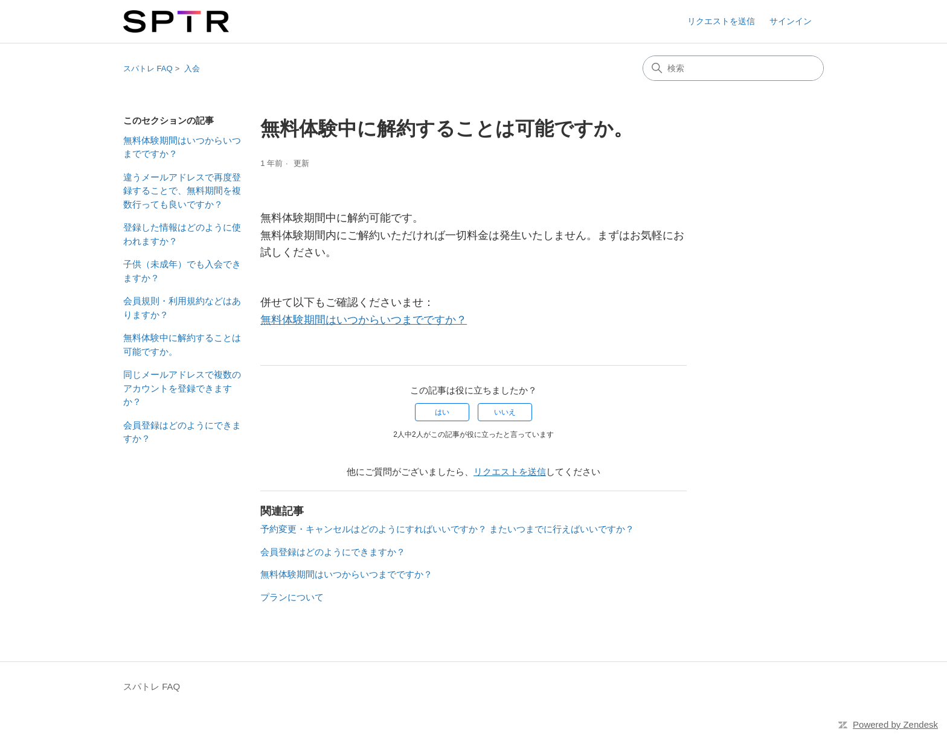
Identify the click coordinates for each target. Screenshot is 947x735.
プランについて (292, 597)
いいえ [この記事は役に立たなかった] (505, 412)
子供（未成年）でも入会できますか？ (182, 271)
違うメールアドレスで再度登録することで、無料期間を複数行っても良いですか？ (182, 190)
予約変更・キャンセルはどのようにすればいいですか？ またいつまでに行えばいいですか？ (447, 529)
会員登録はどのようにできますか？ (182, 432)
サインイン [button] (790, 21)
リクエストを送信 (721, 21)
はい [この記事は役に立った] (442, 412)
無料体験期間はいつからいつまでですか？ (182, 147)
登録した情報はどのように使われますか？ (182, 234)
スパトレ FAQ (148, 68)
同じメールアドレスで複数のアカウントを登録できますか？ (182, 388)
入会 (192, 68)
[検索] (733, 68)
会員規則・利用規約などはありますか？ (182, 308)
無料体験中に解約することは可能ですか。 (182, 344)
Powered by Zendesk (895, 724)
